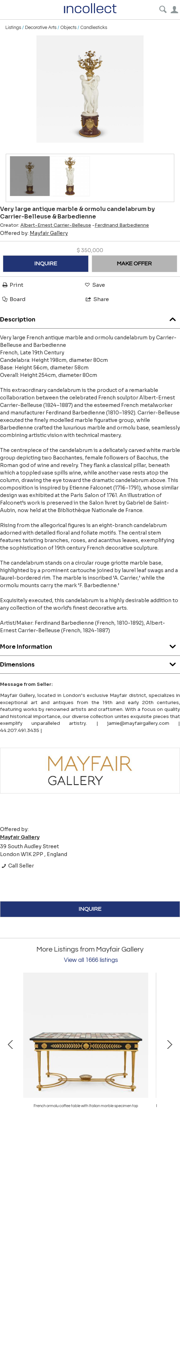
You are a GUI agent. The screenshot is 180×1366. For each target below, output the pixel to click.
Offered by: (34, 233)
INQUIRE (45, 263)
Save (94, 284)
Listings (13, 27)
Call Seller (17, 866)
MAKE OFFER (134, 263)
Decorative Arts (40, 27)
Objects (68, 27)
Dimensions (90, 663)
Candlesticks (93, 27)
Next (169, 1043)
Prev (11, 1043)
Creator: (45, 225)
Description (90, 318)
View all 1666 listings (91, 960)
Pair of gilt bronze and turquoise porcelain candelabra (86, 1106)
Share (97, 299)
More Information (90, 645)
